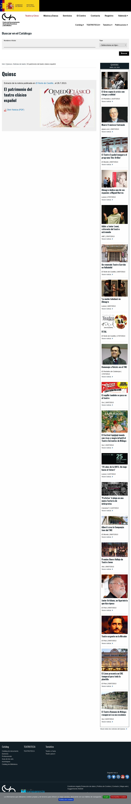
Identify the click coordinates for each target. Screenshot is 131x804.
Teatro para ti (50, 754)
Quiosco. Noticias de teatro (16, 64)
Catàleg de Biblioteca (9, 764)
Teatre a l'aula (51, 751)
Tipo (101, 40)
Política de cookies (66, 799)
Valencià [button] (122, 16)
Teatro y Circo (32, 16)
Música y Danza (50, 16)
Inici (3, 64)
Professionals (7, 756)
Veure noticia (106, 101)
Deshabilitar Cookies (118, 797)
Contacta (95, 16)
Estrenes (5, 754)
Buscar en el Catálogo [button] (17, 33)
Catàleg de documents (10, 751)
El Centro (81, 16)
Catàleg (78, 25)
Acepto (106, 797)
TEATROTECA (92, 25)
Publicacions (120, 25)
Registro (109, 16)
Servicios (67, 16)
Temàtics (107, 25)
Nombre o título (10, 40)
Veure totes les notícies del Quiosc (112, 729)
